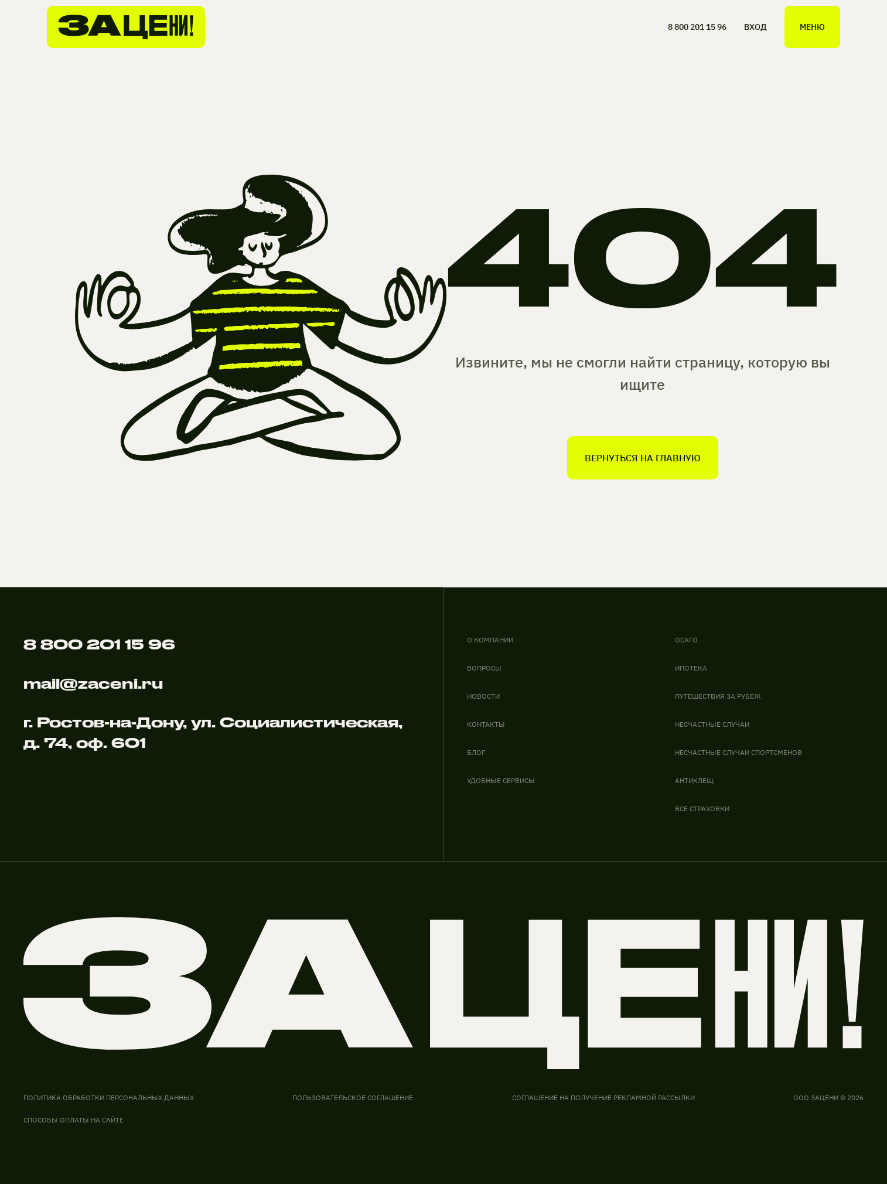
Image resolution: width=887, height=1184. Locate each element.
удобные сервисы (501, 780)
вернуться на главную (643, 458)
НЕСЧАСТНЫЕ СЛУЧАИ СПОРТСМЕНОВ (738, 752)
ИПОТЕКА (691, 668)
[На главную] (126, 27)
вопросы (484, 668)
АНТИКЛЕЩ (694, 780)
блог (476, 752)
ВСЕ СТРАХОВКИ (702, 808)
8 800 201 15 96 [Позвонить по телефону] (99, 644)
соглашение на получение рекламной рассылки (603, 1097)
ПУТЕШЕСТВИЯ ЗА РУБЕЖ (718, 696)
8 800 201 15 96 (697, 27)
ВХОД (755, 27)
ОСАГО (686, 639)
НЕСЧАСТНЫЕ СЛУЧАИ (712, 724)
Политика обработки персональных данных (108, 1097)
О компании (490, 639)
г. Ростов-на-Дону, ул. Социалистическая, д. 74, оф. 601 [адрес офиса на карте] (212, 732)
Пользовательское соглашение (352, 1097)
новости (483, 696)
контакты (486, 724)
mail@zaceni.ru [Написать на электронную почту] (93, 683)
